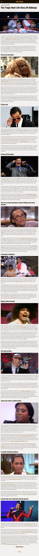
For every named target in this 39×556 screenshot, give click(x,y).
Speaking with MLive (5, 80)
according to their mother (13, 139)
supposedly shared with (18, 441)
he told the (27, 531)
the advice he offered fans (12, 544)
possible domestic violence (31, 194)
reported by (16, 187)
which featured (6, 47)
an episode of (29, 494)
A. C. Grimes (3, 10)
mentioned (26, 435)
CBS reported (32, 296)
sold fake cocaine (13, 296)
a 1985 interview (5, 178)
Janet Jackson (16, 425)
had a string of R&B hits (8, 484)
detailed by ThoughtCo (26, 390)
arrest (24, 397)
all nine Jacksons (23, 130)
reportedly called (20, 325)
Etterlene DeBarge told (15, 479)
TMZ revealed (33, 195)
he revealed (35, 532)
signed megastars (24, 327)
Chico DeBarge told (15, 97)
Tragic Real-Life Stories (5, 5)
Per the (28, 524)
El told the (25, 238)
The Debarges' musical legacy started (12, 38)
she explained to (19, 281)
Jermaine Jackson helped (32, 239)
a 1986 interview (24, 140)
